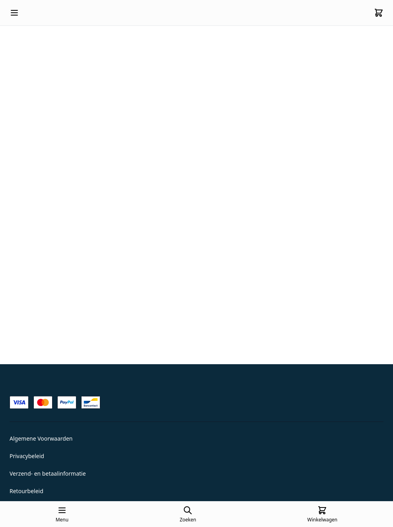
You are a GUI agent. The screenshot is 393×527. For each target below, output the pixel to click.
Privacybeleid (27, 456)
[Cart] (379, 13)
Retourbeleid (26, 491)
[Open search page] (187, 514)
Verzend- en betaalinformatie (48, 473)
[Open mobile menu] (14, 13)
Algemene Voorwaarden (41, 438)
